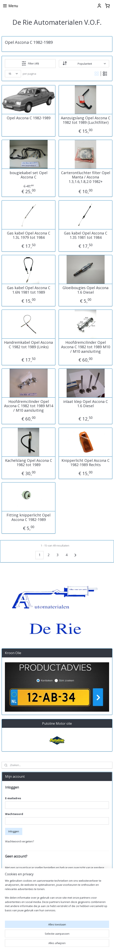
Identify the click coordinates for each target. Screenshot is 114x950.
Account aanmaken (20, 881)
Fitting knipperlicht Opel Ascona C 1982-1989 (28, 517)
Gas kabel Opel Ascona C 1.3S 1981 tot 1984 (85, 235)
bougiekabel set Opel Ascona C (28, 174)
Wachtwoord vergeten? (19, 841)
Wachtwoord (14, 814)
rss (87, 942)
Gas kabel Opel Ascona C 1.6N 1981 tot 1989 (28, 290)
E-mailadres (13, 798)
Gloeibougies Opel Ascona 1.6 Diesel (85, 290)
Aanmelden (15, 916)
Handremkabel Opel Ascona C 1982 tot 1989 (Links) (28, 344)
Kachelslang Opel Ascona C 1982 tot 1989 (28, 462)
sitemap (79, 942)
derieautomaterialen (17, 929)
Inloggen (13, 831)
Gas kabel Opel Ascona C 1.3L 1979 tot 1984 (28, 235)
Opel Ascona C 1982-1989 (28, 118)
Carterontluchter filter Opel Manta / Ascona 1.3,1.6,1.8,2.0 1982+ (85, 177)
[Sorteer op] (84, 63)
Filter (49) (30, 63)
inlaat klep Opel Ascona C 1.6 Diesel (85, 403)
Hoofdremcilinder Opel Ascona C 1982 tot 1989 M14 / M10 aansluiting (28, 405)
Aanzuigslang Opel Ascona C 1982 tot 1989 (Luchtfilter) (85, 120)
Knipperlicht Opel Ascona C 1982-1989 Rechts (85, 462)
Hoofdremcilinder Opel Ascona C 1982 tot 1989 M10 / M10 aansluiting (85, 347)
